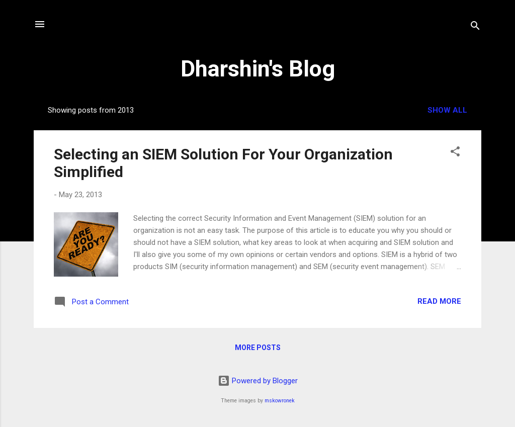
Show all (447, 110)
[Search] (475, 27)
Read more (439, 301)
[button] (455, 153)
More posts (258, 348)
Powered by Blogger (258, 380)
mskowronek (280, 400)
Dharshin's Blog (258, 68)
